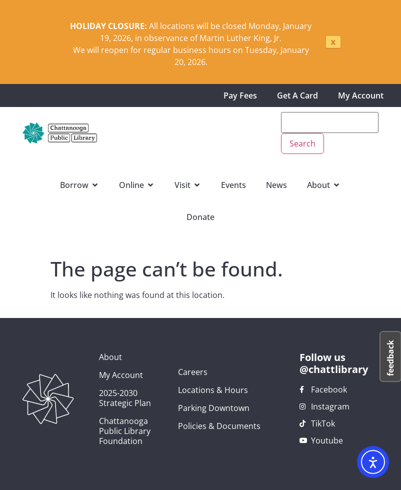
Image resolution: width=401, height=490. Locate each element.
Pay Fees (240, 95)
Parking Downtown (214, 408)
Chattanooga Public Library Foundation (124, 431)
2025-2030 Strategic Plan (125, 398)
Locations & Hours (213, 390)
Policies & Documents (219, 426)
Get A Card (297, 95)
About (110, 357)
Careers (193, 372)
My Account (361, 95)
